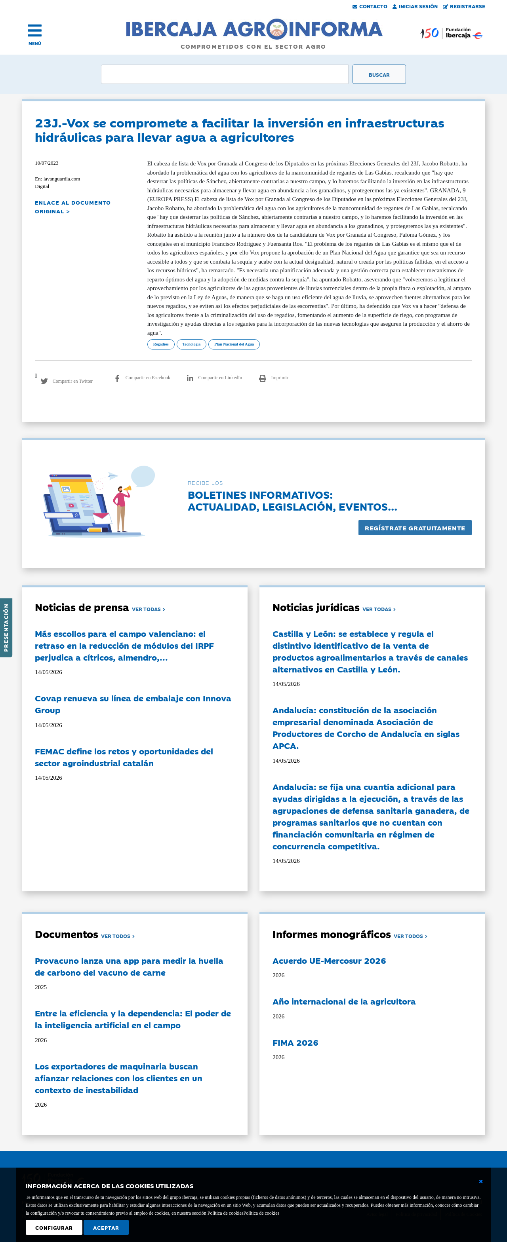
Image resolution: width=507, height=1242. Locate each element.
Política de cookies (261, 1213)
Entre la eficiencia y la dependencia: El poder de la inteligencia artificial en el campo (133, 1019)
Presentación (6, 628)
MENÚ (35, 43)
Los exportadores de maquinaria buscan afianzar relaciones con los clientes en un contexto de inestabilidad (118, 1078)
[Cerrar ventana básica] (480, 1181)
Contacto (370, 5)
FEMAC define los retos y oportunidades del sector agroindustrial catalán (124, 757)
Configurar (54, 1227)
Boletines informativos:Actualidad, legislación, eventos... (292, 500)
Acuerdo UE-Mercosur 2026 (329, 960)
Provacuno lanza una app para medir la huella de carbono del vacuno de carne (129, 966)
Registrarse (464, 5)
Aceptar (106, 1227)
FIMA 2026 (295, 1042)
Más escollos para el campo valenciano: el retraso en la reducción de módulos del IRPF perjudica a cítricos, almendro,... (124, 645)
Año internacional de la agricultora (344, 1001)
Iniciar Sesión (415, 5)
